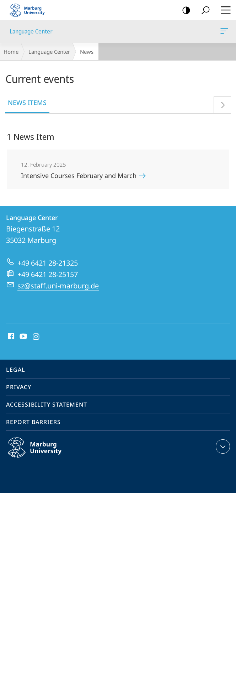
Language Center (223, 32)
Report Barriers (33, 422)
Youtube (22, 337)
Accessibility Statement (46, 404)
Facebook (10, 337)
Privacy (18, 387)
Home (11, 51)
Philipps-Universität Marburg (42, 453)
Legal (15, 369)
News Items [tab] (27, 102)
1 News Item (30, 136)
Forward (220, 103)
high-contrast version (184, 10)
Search (203, 10)
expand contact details (222, 446)
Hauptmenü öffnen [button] (223, 10)
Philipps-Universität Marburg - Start (30, 9)
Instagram (36, 337)
